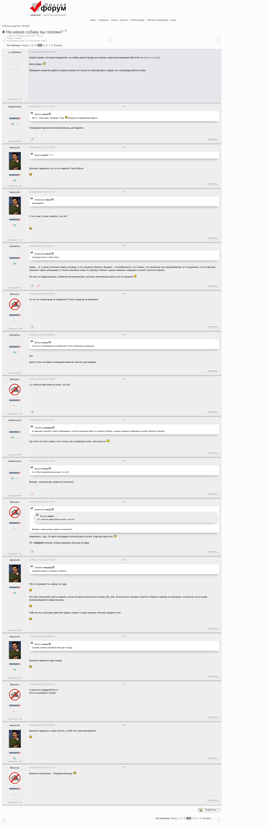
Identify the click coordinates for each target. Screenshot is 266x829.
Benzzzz (38, 114)
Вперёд (58, 45)
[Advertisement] (94, 85)
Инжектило (15, 106)
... (55, 516)
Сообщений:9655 (15, 141)
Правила (103, 20)
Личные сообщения (157, 20)
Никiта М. (14, 147)
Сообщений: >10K (14, 99)
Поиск (114, 20)
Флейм (25, 26)
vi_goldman (14, 52)
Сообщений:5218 (15, 288)
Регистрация (137, 20)
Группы (124, 20)
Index (93, 20)
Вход (173, 20)
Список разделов (11, 26)
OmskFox (14, 246)
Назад (25, 45)
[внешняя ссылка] (150, 57)
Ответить (212, 139)
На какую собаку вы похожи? (34, 32)
